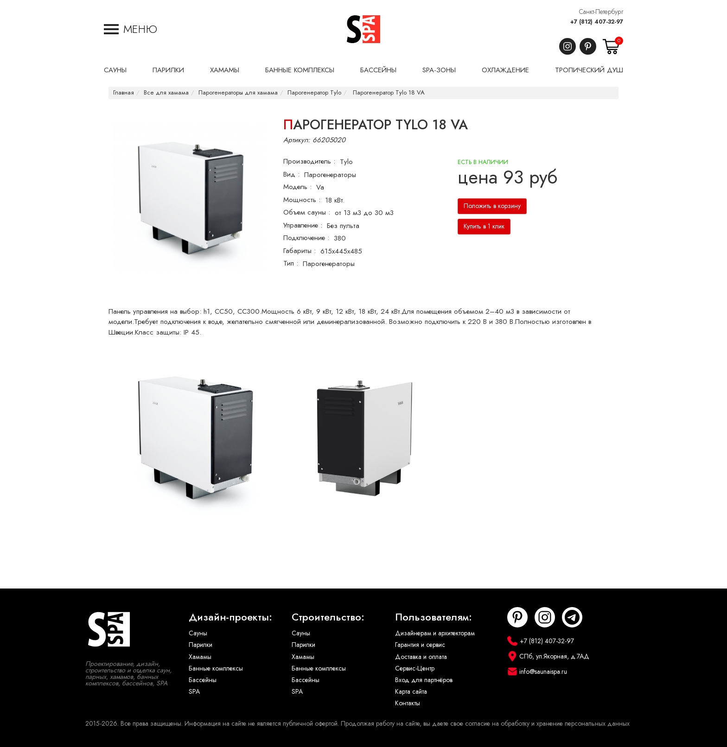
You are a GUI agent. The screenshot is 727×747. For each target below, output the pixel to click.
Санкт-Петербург (601, 11)
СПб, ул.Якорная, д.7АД (554, 656)
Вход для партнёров (424, 680)
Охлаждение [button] (505, 70)
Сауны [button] (115, 70)
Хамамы (200, 656)
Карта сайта (411, 691)
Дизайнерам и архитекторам (435, 633)
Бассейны (203, 680)
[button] (130, 29)
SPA (194, 691)
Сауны (198, 633)
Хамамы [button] (224, 70)
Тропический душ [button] (589, 70)
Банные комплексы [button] (299, 70)
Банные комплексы (216, 668)
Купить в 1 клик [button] (484, 226)
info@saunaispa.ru (543, 671)
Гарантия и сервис (420, 644)
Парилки (200, 644)
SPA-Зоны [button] (439, 70)
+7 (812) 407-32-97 (596, 21)
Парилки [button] (168, 70)
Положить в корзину (492, 206)
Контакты (407, 703)
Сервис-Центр (414, 668)
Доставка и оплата (421, 656)
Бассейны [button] (378, 70)
